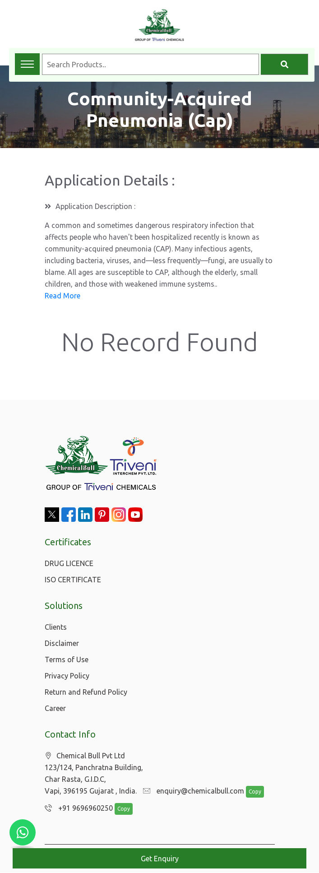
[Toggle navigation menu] (27, 64)
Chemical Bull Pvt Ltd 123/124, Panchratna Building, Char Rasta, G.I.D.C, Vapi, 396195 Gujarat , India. (94, 773)
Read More (62, 296)
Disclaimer (62, 643)
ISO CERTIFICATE (73, 580)
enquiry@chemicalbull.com (191, 791)
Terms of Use (66, 659)
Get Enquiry (160, 858)
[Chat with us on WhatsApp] (22, 832)
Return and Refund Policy (86, 692)
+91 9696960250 (76, 808)
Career (55, 708)
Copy (250, 792)
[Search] (284, 64)
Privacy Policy (67, 676)
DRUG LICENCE (69, 563)
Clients (56, 627)
